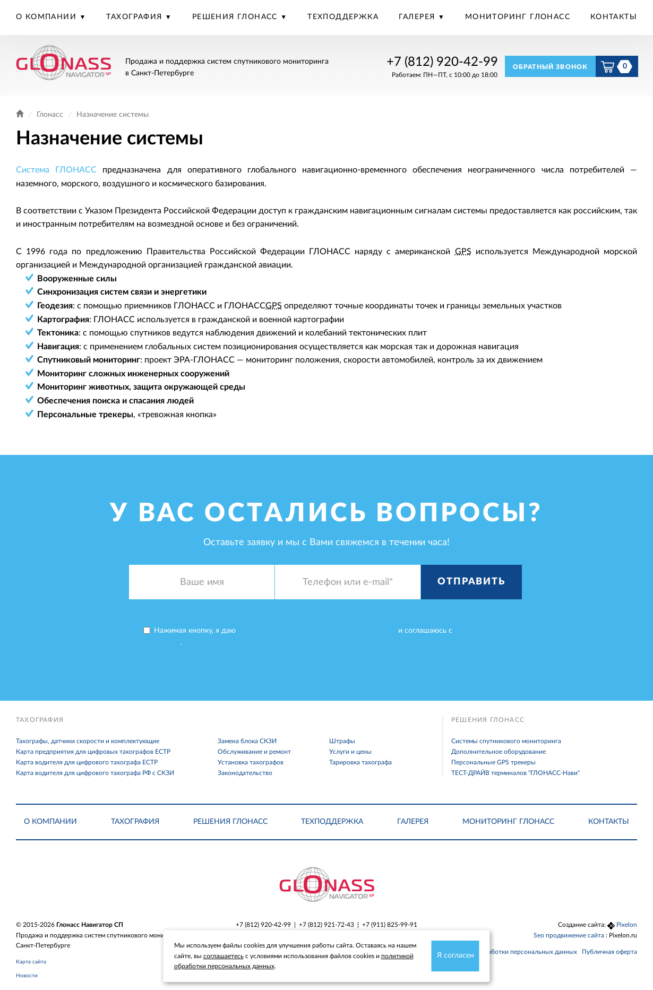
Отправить (471, 582)
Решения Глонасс (236, 17)
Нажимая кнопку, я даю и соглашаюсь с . (362, 636)
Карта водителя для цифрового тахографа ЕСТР (87, 762)
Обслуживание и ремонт (254, 751)
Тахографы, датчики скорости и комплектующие (87, 741)
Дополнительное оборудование (498, 751)
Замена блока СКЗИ (247, 741)
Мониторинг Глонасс (517, 17)
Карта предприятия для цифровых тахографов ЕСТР (93, 751)
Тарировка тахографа (360, 762)
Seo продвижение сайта (570, 935)
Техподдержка (343, 17)
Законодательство (245, 773)
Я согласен (455, 955)
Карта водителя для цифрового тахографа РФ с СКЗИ (95, 773)
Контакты (613, 17)
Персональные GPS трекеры (493, 762)
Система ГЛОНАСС (56, 170)
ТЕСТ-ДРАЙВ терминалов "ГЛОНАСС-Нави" (515, 773)
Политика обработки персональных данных (511, 952)
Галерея (418, 17)
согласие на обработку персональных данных (317, 630)
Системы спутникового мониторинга (506, 741)
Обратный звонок (550, 67)
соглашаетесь (223, 956)
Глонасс (50, 114)
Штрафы (342, 741)
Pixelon (626, 925)
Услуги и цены (350, 751)
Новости (27, 975)
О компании (47, 17)
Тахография (135, 17)
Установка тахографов (250, 762)
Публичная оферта (609, 952)
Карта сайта (31, 962)
